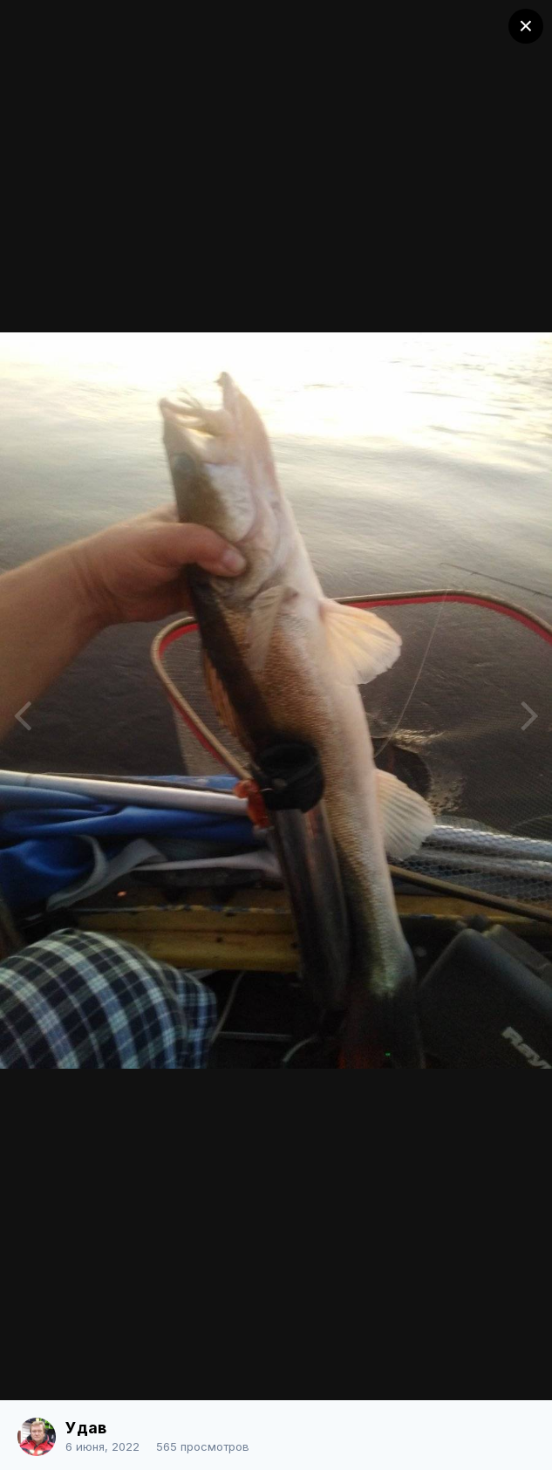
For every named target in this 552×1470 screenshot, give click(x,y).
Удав (85, 1428)
